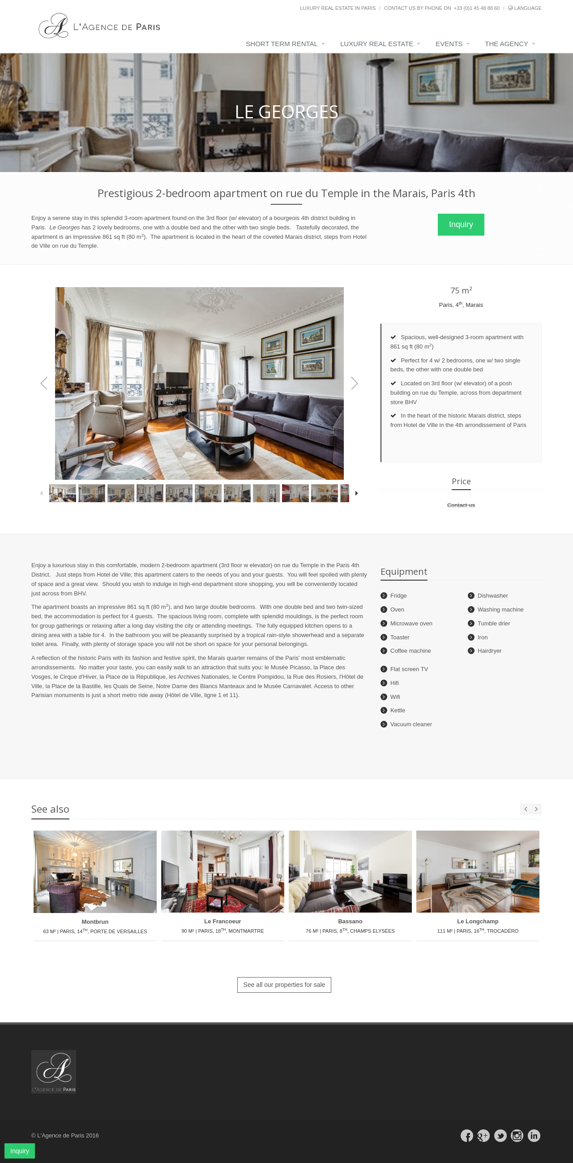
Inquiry (461, 224)
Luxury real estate (376, 43)
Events (449, 43)
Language (528, 8)
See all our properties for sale (284, 984)
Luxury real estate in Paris (338, 8)
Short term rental (282, 43)
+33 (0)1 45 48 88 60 (477, 8)
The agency (506, 43)
